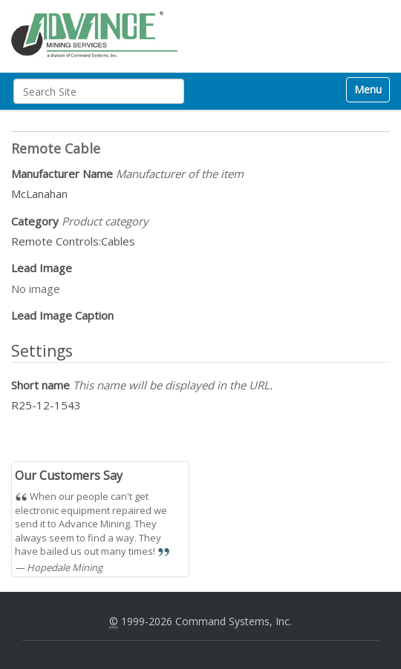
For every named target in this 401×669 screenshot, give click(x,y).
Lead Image (41, 267)
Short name (142, 385)
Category (80, 221)
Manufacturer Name (127, 173)
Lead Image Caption (62, 315)
